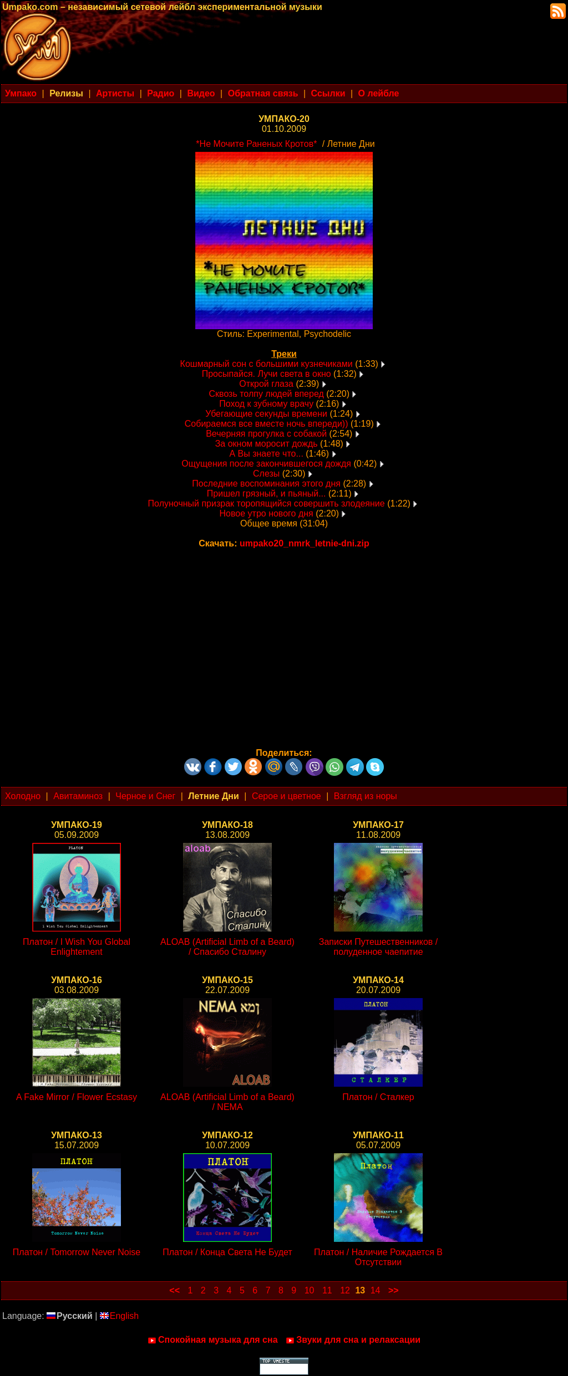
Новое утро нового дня (268, 513)
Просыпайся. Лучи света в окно (266, 373)
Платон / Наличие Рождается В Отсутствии (378, 1257)
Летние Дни (213, 796)
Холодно (22, 796)
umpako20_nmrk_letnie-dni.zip (304, 543)
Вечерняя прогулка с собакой (266, 433)
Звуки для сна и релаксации (353, 1340)
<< (174, 1290)
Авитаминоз (78, 796)
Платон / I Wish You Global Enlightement (76, 946)
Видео (201, 93)
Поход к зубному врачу (266, 403)
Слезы (266, 473)
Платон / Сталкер (378, 1097)
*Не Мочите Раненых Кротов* (256, 144)
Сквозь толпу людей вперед (266, 393)
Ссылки (328, 93)
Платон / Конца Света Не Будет (227, 1252)
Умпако (21, 93)
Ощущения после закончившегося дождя (266, 463)
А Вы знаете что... (266, 453)
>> (393, 1290)
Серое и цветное (286, 796)
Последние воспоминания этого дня (266, 483)
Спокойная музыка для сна (213, 1340)
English (119, 1316)
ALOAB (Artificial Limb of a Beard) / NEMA (227, 1102)
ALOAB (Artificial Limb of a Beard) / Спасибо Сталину (227, 946)
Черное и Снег (145, 796)
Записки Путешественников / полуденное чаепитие (378, 946)
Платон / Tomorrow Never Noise (76, 1252)
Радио (160, 93)
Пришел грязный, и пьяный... (266, 493)
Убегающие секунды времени (266, 413)
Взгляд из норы (365, 796)
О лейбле (378, 93)
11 (327, 1290)
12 (345, 1290)
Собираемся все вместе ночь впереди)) (266, 423)
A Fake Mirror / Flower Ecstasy (76, 1097)
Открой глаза (266, 383)
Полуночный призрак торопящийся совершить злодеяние (266, 503)
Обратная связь (263, 93)
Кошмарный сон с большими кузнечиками (266, 364)
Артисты (115, 93)
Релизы (66, 93)
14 (376, 1290)
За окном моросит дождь (266, 443)
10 (310, 1290)
